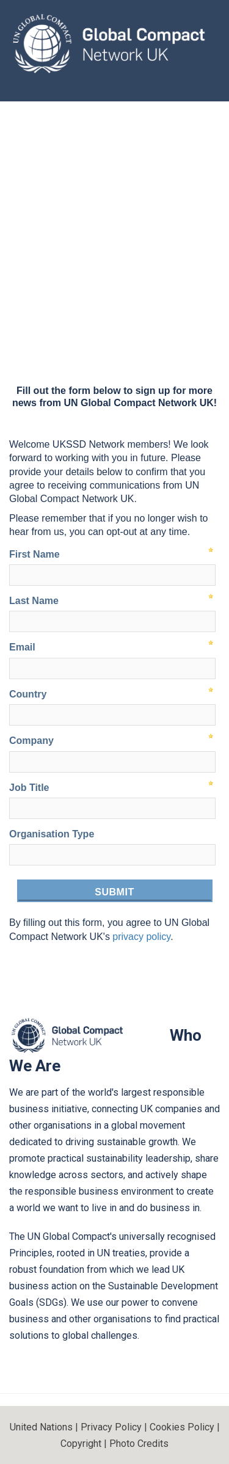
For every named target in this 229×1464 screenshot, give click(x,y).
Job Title (29, 787)
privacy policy (141, 936)
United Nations (41, 1427)
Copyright (80, 1443)
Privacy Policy (111, 1427)
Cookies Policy (182, 1427)
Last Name (34, 600)
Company (31, 740)
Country (27, 694)
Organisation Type (51, 834)
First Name (34, 554)
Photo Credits (139, 1443)
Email (22, 647)
